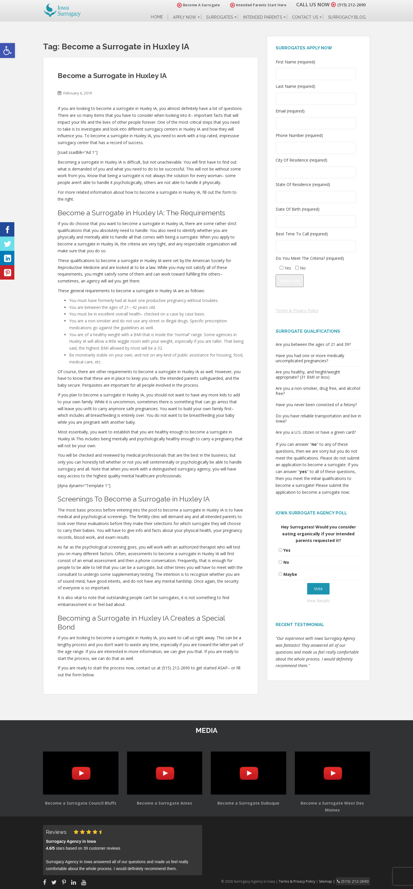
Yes (287, 550)
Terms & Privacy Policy (297, 310)
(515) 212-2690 (348, 4)
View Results (318, 600)
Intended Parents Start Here (251, 5)
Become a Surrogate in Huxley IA (112, 75)
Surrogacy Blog (347, 17)
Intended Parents (262, 17)
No (286, 562)
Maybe (290, 574)
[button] (7, 50)
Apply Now (184, 17)
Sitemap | (334, 880)
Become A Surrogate (191, 5)
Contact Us (305, 17)
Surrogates (219, 17)
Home (157, 17)
